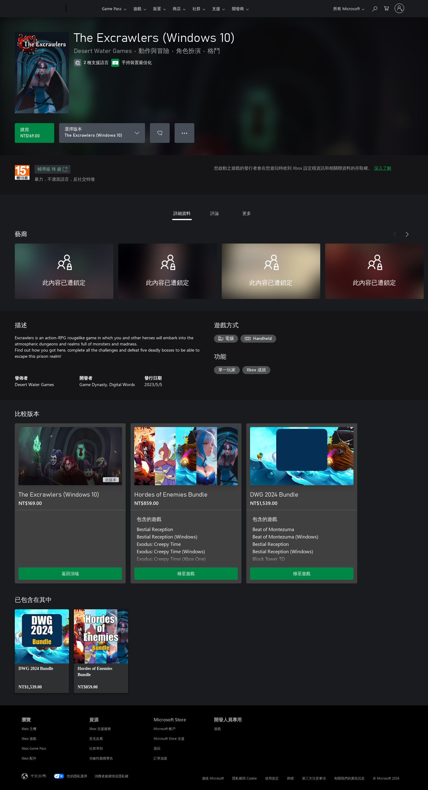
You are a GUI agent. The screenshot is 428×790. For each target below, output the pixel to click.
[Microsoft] (43, 8)
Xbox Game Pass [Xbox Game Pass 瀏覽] (34, 748)
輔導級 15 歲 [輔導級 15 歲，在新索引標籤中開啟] (52, 169)
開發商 (238, 8)
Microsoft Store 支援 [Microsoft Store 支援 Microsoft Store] (169, 738)
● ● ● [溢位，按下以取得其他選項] (185, 133)
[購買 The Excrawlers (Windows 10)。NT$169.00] (34, 133)
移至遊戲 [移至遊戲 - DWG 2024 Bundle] (301, 573)
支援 (216, 8)
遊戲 (137, 8)
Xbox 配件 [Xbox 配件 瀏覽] (29, 758)
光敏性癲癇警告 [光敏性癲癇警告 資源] (101, 758)
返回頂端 (70, 573)
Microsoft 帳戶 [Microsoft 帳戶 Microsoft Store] (165, 729)
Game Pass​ (112, 8)
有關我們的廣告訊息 (349, 778)
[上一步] (395, 234)
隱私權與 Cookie (244, 778)
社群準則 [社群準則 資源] (96, 748)
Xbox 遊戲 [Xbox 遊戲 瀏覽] (29, 738)
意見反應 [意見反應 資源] (96, 738)
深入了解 (382, 168)
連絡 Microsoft (213, 778)
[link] (42, 651)
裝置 (157, 8)
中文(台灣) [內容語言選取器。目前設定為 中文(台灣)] (38, 776)
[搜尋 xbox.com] (374, 8)
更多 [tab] (246, 213)
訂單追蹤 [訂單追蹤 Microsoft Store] (160, 758)
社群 (196, 8)
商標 (290, 778)
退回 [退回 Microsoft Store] (157, 748)
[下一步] (407, 234)
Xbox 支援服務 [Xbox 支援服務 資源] (100, 729)
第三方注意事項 (314, 778)
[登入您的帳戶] (399, 8)
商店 (177, 8)
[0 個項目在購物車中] (386, 8)
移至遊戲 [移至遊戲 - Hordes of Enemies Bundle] (186, 573)
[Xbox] (83, 8)
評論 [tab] (214, 213)
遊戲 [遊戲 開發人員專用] (217, 729)
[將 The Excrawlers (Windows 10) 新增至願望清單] (160, 133)
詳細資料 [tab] (182, 213)
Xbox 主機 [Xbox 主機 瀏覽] (29, 729)
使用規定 (272, 778)
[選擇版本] (102, 133)
